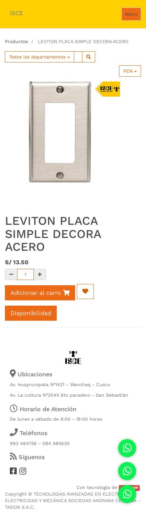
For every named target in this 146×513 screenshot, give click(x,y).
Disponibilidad (30, 313)
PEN (130, 71)
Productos (16, 41)
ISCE (16, 13)
